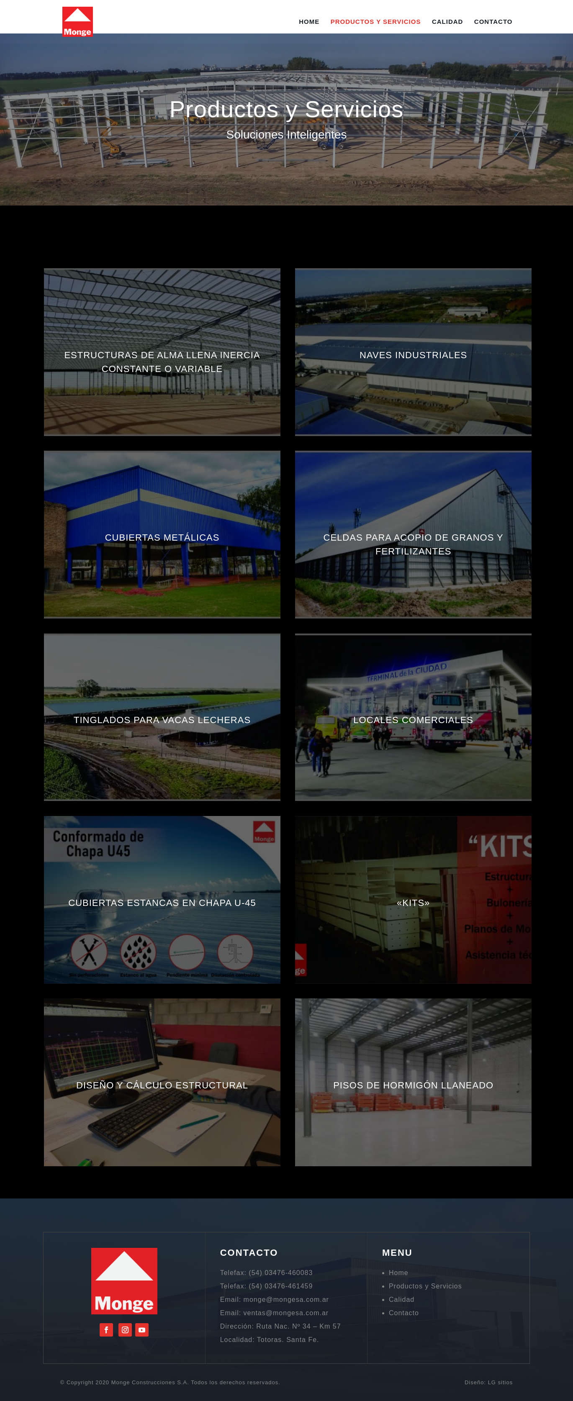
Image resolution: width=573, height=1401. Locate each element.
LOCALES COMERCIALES (413, 720)
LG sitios (500, 1382)
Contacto (493, 22)
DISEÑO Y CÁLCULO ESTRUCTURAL (162, 1085)
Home (309, 22)
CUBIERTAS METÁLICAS (162, 537)
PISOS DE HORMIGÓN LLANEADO (413, 1085)
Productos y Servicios (376, 22)
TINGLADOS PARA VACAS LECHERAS (162, 720)
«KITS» (413, 903)
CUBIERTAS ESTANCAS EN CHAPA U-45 (162, 903)
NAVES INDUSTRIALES (413, 355)
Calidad (447, 22)
